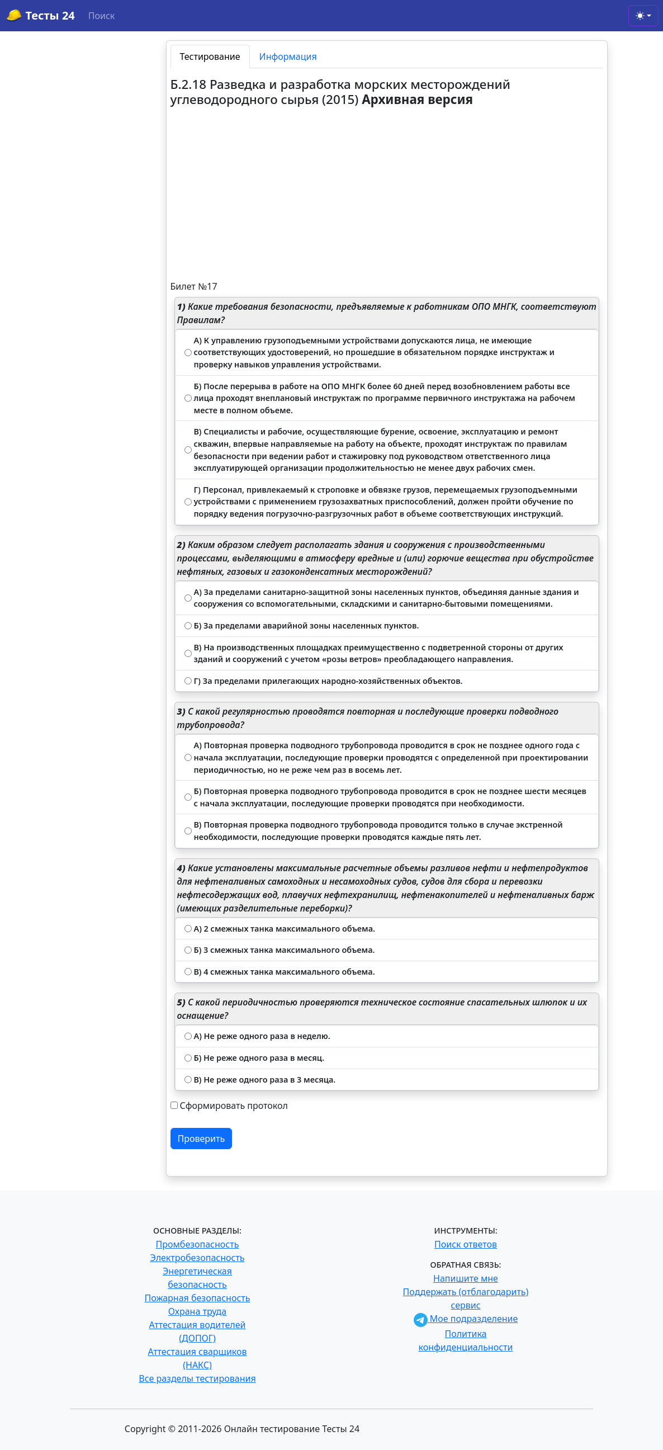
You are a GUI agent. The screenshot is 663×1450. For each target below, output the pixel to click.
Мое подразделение (466, 1318)
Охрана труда (197, 1311)
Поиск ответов (465, 1244)
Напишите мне (465, 1278)
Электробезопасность (197, 1257)
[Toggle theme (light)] (643, 15)
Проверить (201, 1138)
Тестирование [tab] (210, 56)
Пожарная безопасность (197, 1298)
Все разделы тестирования (197, 1378)
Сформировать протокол (234, 1105)
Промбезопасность (197, 1244)
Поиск (101, 16)
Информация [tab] (288, 56)
